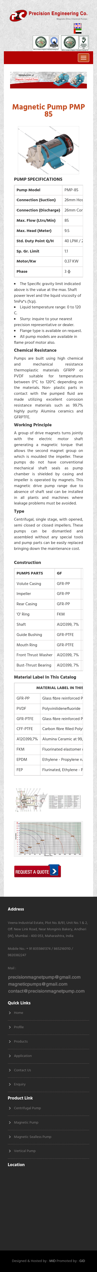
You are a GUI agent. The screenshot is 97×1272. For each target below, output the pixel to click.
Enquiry (20, 1084)
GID (82, 1261)
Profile (19, 1027)
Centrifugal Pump (27, 1108)
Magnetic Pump (26, 1123)
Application (23, 1056)
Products (21, 1042)
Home (18, 1013)
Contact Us (22, 1070)
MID (52, 1261)
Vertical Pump (25, 1151)
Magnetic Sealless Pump (32, 1137)
